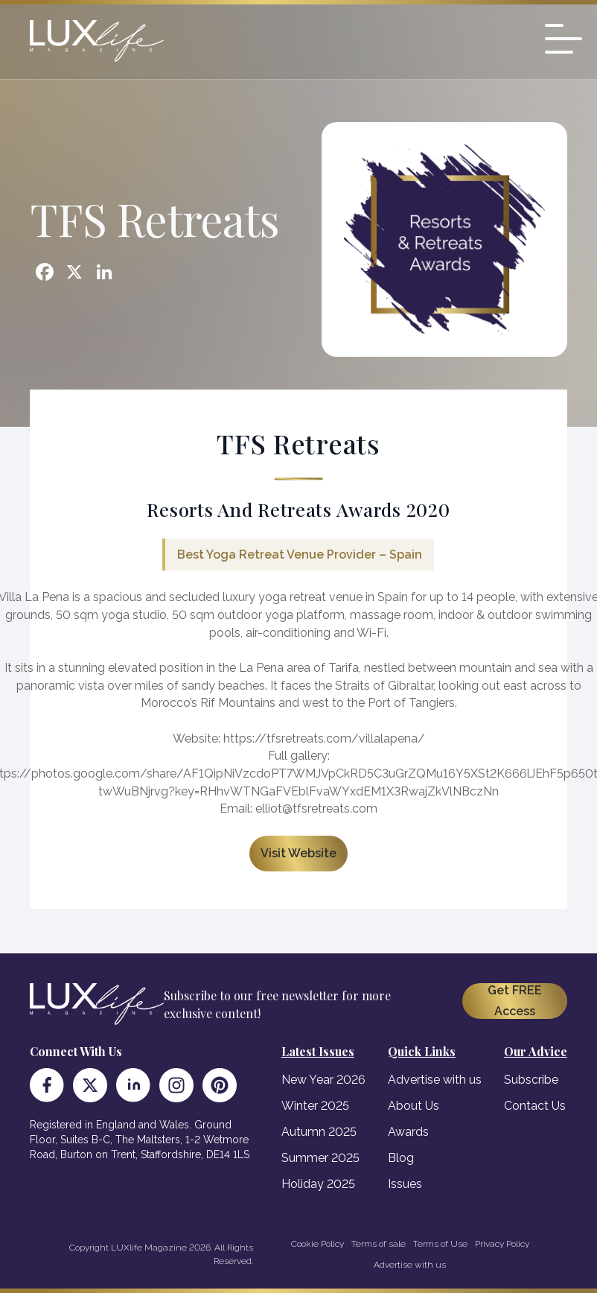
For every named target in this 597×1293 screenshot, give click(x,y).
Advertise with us (435, 1080)
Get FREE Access (515, 1000)
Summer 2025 (320, 1158)
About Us (413, 1106)
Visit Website (298, 853)
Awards (408, 1132)
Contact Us (535, 1106)
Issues (405, 1184)
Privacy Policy (502, 1244)
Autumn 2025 (319, 1132)
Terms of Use (440, 1244)
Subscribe (531, 1080)
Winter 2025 (315, 1106)
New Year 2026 (323, 1080)
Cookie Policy (317, 1244)
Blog (401, 1158)
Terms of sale (378, 1244)
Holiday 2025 (318, 1184)
